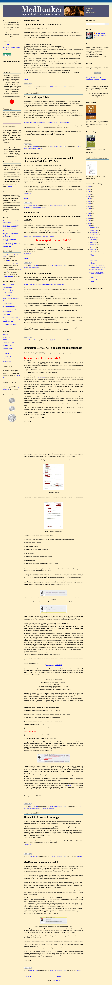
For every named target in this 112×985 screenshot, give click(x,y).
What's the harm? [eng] (9, 324)
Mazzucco (45, 808)
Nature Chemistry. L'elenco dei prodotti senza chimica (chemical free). (11, 245)
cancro (79, 86)
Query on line (6, 314)
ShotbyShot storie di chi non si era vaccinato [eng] (11, 320)
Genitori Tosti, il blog (8, 342)
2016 (89, 208)
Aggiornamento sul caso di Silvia (42, 24)
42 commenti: (58, 86)
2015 (89, 211)
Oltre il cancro (7, 356)
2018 (89, 203)
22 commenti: (58, 146)
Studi (8, 260)
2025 (89, 186)
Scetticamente (7, 361)
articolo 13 (10, 186)
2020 (89, 199)
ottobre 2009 (93, 232)
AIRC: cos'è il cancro (8, 284)
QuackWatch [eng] (8, 311)
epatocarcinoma (35, 207)
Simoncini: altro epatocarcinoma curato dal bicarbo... (97, 262)
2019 (89, 201)
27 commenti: (58, 205)
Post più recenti (29, 976)
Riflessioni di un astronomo (10, 359)
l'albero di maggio (8, 348)
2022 (89, 194)
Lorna (31, 808)
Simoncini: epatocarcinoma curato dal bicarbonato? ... (97, 266)
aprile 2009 (93, 247)
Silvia (34, 88)
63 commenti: (58, 856)
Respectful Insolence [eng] (10, 317)
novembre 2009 (94, 230)
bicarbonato (27, 207)
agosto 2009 (93, 237)
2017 (89, 206)
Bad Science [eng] (8, 290)
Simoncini (39, 88)
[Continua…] (27, 193)
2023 (89, 191)
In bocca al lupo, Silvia (36, 97)
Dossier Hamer (7, 301)
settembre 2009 (94, 235)
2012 (89, 218)
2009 (89, 225)
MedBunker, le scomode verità (41, 862)
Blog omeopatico (7, 230)
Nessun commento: (59, 340)
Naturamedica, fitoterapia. (10, 306)
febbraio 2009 (94, 252)
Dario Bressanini (7, 295)
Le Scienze (6, 353)
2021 (89, 196)
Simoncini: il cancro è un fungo (41, 817)
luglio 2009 (93, 239)
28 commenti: (58, 970)
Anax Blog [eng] (7, 287)
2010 (89, 223)
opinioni (79, 970)
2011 (89, 220)
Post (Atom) (56, 980)
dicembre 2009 (94, 227)
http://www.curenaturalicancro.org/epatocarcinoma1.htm (39, 236)
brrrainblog (6, 334)
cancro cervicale (28, 88)
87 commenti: (58, 265)
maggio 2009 (93, 244)
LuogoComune (37, 808)
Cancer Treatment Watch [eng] (11, 298)
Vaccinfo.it (6, 327)
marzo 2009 (93, 249)
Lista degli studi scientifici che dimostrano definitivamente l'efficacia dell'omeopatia (11, 226)
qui (37, 658)
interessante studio (8, 276)
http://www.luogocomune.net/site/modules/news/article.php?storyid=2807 (44, 284)
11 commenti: (58, 806)
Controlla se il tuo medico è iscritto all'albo (10, 221)
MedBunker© (90, 67)
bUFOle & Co (6, 337)
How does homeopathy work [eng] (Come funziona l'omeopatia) (11, 235)
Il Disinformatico (7, 345)
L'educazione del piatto (9, 350)
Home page (58, 976)
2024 (89, 189)
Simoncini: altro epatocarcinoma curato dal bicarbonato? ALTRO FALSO (48, 160)
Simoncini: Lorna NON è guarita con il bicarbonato (53, 347)
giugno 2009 (93, 242)
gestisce (70, 785)
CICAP (5, 340)
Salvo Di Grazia (100, 33)
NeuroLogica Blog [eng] (9, 309)
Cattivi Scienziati (7, 292)
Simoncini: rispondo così (38, 272)
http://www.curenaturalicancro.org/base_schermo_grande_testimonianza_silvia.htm (46, 122)
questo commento (73, 575)
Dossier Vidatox (7, 303)
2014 (89, 213)
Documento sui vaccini (12, 263)
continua (26, 79)
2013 (89, 216)
